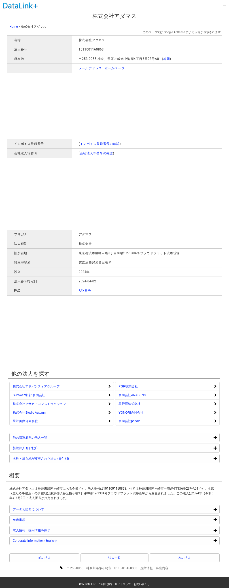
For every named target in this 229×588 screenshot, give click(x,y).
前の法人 (44, 558)
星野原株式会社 (129, 404)
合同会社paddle (129, 421)
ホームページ (115, 68)
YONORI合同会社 (131, 412)
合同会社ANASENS (132, 395)
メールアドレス (90, 68)
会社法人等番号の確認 (96, 153)
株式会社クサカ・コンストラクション (39, 404)
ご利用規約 (105, 584)
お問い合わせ (142, 584)
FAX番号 (85, 290)
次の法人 (184, 558)
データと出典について (45, 509)
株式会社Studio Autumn (29, 412)
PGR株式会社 (128, 386)
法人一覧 (114, 558)
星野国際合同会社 (25, 421)
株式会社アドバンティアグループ (36, 386)
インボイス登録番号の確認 (100, 144)
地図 (166, 59)
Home (13, 26)
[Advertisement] (71, 105)
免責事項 (36, 520)
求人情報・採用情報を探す (48, 530)
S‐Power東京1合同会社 (29, 395)
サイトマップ (123, 584)
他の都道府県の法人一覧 (47, 437)
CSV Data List (87, 584)
